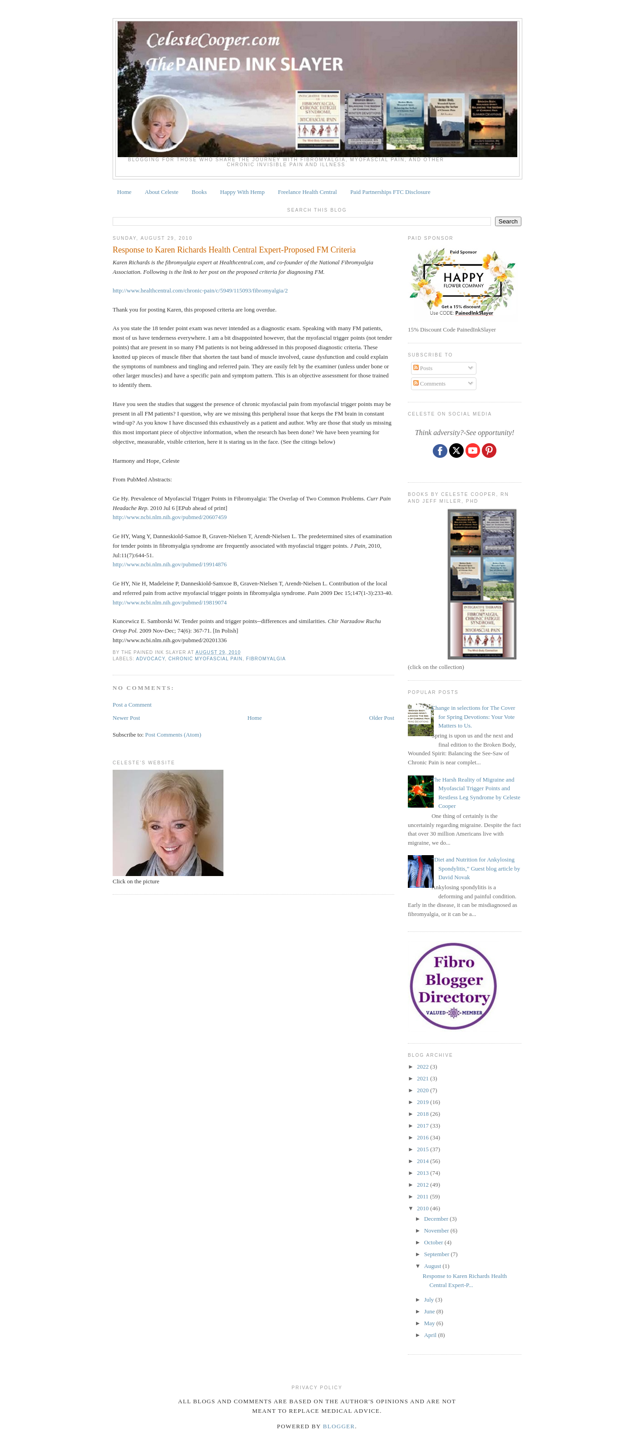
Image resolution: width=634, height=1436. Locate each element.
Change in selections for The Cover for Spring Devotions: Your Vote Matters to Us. (473, 716)
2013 (423, 1172)
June (430, 1311)
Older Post (381, 717)
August (433, 1266)
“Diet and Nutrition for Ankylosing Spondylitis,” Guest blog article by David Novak (475, 868)
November (437, 1230)
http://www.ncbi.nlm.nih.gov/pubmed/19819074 (170, 602)
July (430, 1299)
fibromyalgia (266, 658)
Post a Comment (132, 704)
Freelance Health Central (307, 191)
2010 (423, 1208)
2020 (423, 1090)
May (430, 1323)
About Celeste (161, 191)
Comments (429, 383)
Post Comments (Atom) (173, 734)
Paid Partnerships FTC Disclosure (390, 191)
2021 (423, 1078)
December (437, 1218)
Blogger (339, 1426)
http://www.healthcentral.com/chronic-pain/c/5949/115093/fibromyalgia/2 (200, 290)
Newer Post (126, 717)
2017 (423, 1125)
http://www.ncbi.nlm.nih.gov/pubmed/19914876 (170, 564)
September (437, 1254)
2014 (423, 1161)
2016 (423, 1137)
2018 (423, 1113)
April (431, 1335)
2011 (423, 1196)
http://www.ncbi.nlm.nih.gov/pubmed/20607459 (170, 517)
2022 (423, 1066)
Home (124, 191)
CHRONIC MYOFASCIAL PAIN (205, 658)
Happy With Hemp (242, 191)
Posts (423, 368)
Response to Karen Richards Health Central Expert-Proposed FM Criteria (234, 249)
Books (199, 191)
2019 (423, 1102)
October (434, 1242)
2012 (423, 1184)
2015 (423, 1149)
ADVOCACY (150, 658)
